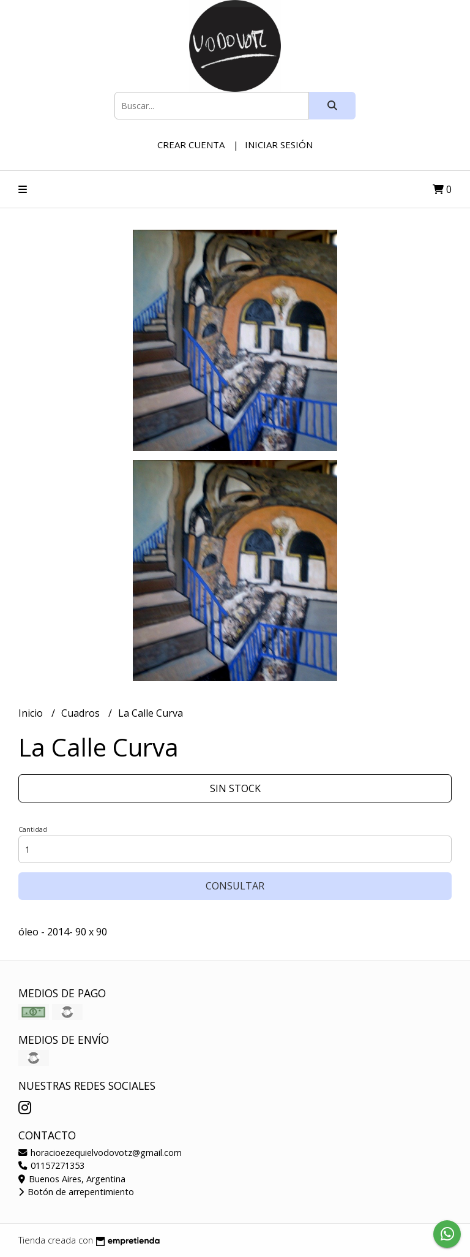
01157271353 (51, 1165)
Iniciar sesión (279, 144)
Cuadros (81, 713)
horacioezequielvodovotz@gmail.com (100, 1152)
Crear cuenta (191, 144)
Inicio (31, 713)
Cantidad (32, 829)
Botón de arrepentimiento (76, 1192)
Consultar (235, 886)
